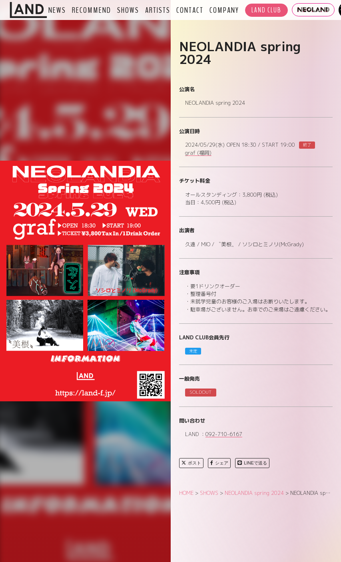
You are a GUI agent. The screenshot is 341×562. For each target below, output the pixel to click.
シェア (219, 462)
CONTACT (189, 10)
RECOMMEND (91, 10)
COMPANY (224, 10)
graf (198, 153)
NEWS (57, 10)
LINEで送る (252, 462)
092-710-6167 (223, 434)
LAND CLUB (266, 10)
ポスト (191, 462)
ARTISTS (157, 10)
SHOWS (128, 10)
